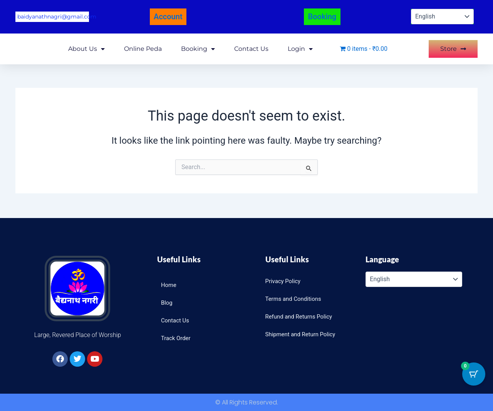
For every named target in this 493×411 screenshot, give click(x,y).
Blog (167, 302)
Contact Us (251, 47)
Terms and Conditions (295, 298)
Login (300, 48)
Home (169, 285)
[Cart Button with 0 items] (473, 374)
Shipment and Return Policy (303, 334)
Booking (198, 48)
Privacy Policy (284, 281)
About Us (86, 48)
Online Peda (143, 47)
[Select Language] (442, 16)
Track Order (177, 338)
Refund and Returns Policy (301, 316)
